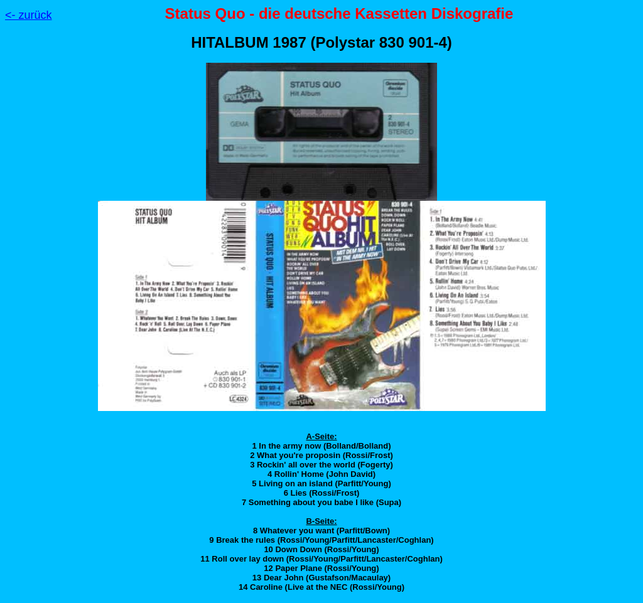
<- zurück (28, 15)
